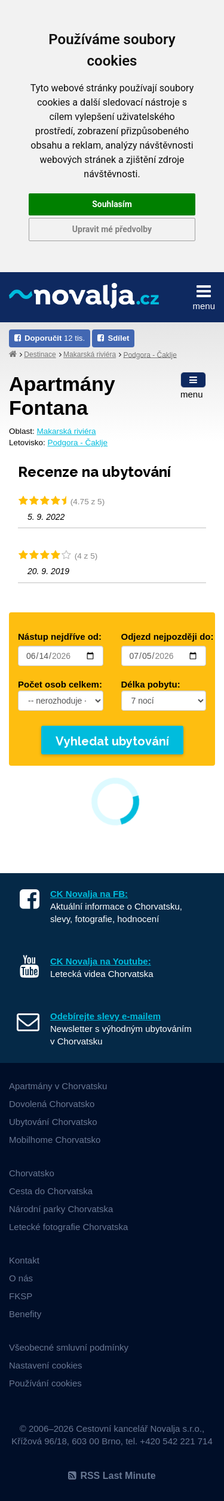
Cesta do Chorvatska (51, 1191)
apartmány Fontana (62, 396)
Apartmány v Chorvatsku (58, 1086)
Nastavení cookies (45, 1365)
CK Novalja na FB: (89, 894)
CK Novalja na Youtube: (100, 961)
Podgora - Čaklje (149, 354)
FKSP (20, 1296)
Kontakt (24, 1260)
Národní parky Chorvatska (61, 1209)
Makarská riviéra (89, 354)
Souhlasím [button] (112, 204)
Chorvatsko (31, 1173)
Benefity (25, 1314)
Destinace (40, 354)
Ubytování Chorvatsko (53, 1122)
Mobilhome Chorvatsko (54, 1140)
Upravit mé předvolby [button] (112, 229)
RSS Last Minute (111, 1476)
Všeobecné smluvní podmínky (68, 1347)
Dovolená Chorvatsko (51, 1104)
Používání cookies (45, 1383)
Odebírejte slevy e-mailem (105, 1016)
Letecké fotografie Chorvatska (68, 1227)
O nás (21, 1278)
